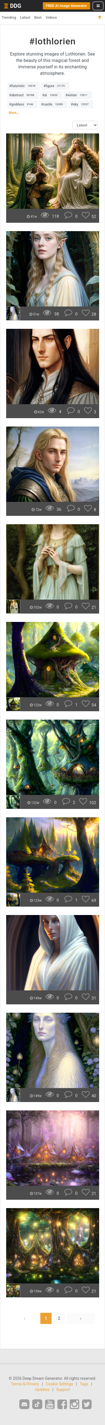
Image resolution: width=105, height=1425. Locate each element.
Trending (9, 17)
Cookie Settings (59, 1384)
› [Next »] (80, 1318)
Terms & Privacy (25, 1384)
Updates (42, 1389)
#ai (51, 95)
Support (63, 1389)
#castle (53, 104)
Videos (51, 17)
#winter (78, 95)
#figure (55, 86)
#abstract (23, 95)
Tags (84, 1384)
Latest (25, 17)
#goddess (22, 104)
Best (37, 17)
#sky (81, 104)
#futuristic (23, 86)
